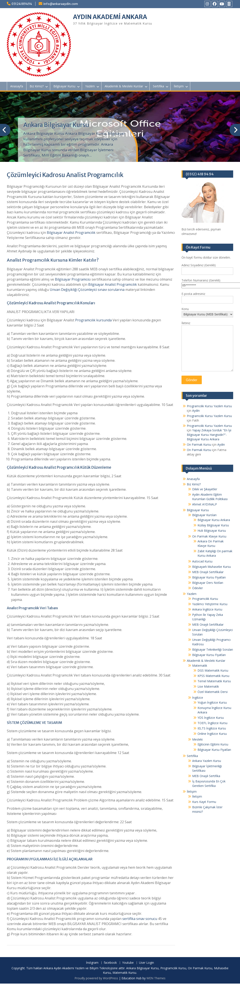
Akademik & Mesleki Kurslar (124, 86)
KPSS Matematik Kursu (213, 676)
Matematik (199, 665)
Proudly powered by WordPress (96, 978)
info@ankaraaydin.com (60, 4)
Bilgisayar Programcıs (72, 279)
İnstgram (92, 962)
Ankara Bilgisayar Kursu (56, 125)
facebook (110, 962)
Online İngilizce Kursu (212, 734)
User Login (146, 962)
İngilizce (197, 698)
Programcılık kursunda (93, 320)
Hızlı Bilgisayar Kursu (212, 531)
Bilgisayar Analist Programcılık (112, 284)
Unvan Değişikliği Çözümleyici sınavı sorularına (87, 289)
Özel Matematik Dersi (213, 692)
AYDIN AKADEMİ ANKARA (110, 17)
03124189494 (22, 4)
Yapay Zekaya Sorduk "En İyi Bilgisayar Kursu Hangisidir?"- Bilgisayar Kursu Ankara (209, 434)
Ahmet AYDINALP (204, 504)
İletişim (179, 86)
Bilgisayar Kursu (64, 86)
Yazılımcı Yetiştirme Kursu (209, 604)
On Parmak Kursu (199, 444)
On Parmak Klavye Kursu (209, 536)
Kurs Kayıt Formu (204, 802)
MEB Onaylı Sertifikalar (208, 572)
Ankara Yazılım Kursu (206, 761)
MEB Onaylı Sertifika (206, 776)
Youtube (128, 962)
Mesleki (197, 739)
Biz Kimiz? (37, 86)
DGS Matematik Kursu (213, 670)
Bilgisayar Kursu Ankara (214, 520)
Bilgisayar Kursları (204, 515)
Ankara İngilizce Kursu (207, 609)
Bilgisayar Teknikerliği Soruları (212, 649)
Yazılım (90, 86)
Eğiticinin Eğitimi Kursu (213, 744)
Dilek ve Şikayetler (204, 489)
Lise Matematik (208, 686)
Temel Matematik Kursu (214, 681)
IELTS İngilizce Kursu (212, 728)
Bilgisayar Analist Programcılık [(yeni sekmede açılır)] (71, 232)
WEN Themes (155, 978)
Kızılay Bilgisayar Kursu (213, 525)
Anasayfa (16, 86)
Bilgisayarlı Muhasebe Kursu (211, 567)
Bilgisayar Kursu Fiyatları (209, 577)
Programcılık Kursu (205, 599)
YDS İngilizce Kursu (211, 718)
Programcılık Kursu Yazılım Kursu (209, 406)
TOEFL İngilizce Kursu (212, 723)
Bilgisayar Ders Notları (207, 583)
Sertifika (158, 86)
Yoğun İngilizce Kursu (212, 702)
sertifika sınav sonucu (139, 918)
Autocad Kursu (202, 561)
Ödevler (197, 588)
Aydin (196, 411)
